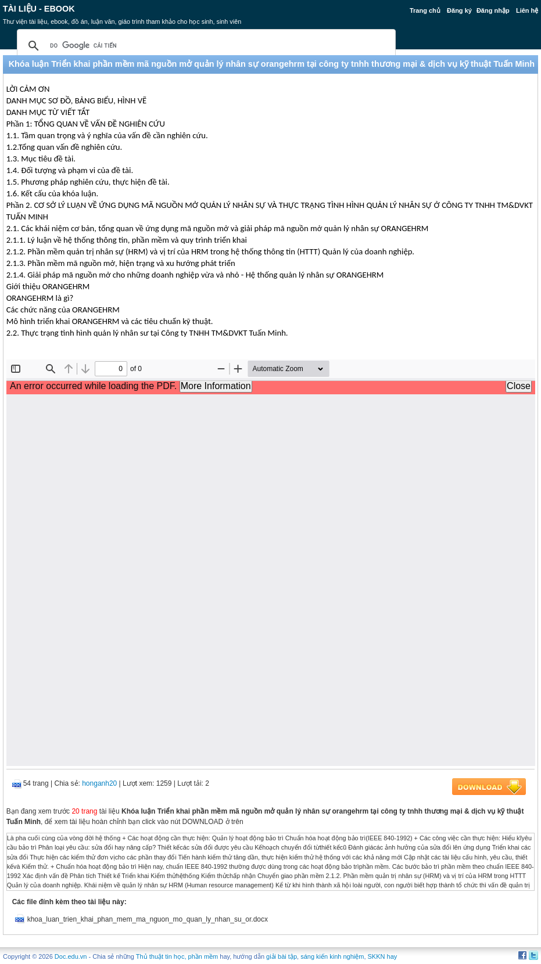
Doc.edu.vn (71, 956)
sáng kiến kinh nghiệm (332, 956)
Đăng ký (459, 10)
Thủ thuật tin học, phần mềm (177, 956)
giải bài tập (281, 956)
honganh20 (99, 783)
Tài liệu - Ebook (39, 8)
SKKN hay (382, 956)
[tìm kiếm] (204, 46)
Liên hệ (527, 10)
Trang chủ (425, 10)
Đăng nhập (493, 10)
